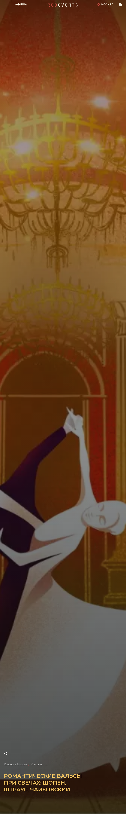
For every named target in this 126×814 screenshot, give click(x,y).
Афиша (21, 4)
